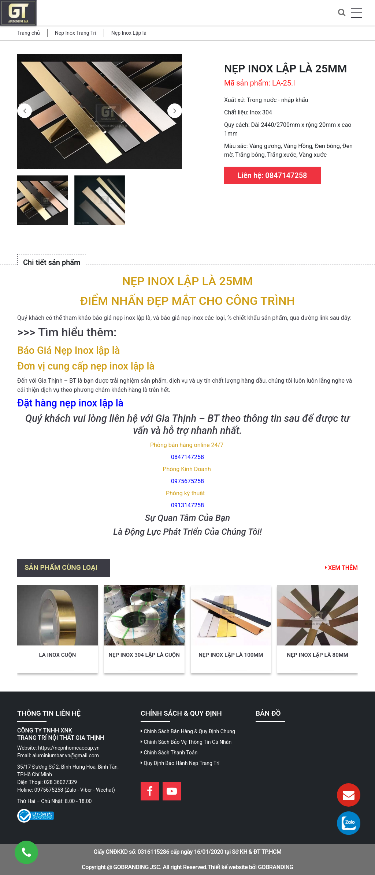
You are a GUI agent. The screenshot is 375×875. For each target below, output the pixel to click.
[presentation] (24, 110)
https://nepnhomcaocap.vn (69, 748)
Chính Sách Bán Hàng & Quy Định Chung (188, 731)
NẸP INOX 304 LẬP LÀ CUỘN (143, 655)
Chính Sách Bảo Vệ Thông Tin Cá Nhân (186, 742)
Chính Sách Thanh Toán (169, 752)
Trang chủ (28, 33)
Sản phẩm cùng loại (61, 567)
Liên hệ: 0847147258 (272, 175)
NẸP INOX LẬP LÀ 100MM (230, 655)
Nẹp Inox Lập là (128, 33)
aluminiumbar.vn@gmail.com (66, 755)
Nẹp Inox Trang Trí (75, 33)
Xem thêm (341, 567)
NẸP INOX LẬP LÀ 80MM (317, 655)
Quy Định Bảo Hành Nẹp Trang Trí (180, 763)
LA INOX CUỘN (57, 655)
